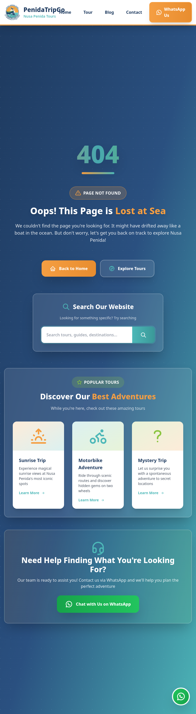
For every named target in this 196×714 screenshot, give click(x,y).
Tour (88, 12)
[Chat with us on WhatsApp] (181, 696)
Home (65, 12)
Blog (109, 12)
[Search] (86, 335)
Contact (134, 12)
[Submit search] (143, 335)
